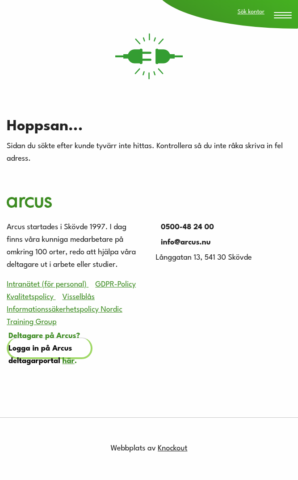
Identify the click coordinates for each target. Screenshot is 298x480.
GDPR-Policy (115, 284)
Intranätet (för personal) (47, 284)
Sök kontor (251, 12)
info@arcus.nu (183, 242)
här (69, 361)
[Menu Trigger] (283, 16)
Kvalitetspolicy (31, 297)
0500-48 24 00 (185, 227)
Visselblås (79, 297)
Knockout (172, 448)
